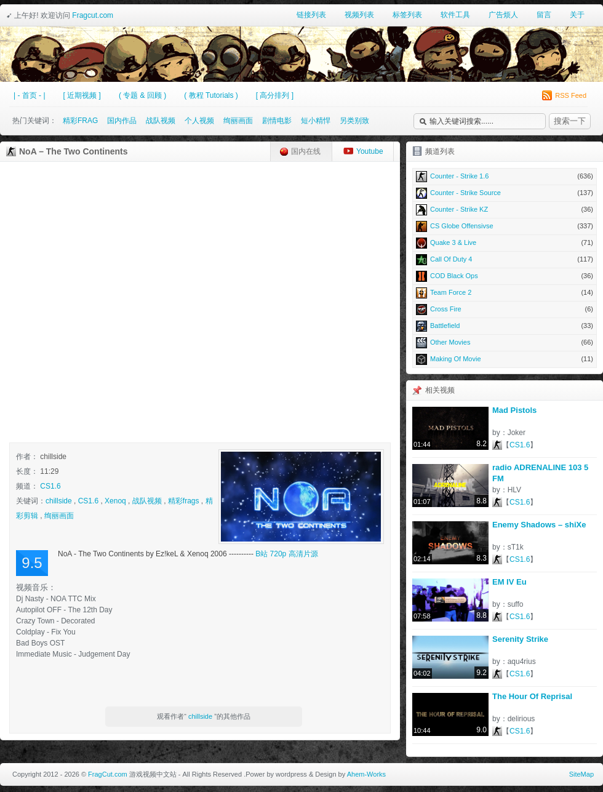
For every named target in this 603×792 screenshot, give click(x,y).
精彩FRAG (80, 120)
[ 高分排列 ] (275, 95)
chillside (59, 501)
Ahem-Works (366, 774)
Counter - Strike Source (504, 192)
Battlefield (504, 325)
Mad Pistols (514, 410)
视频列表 (359, 14)
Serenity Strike (520, 639)
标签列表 (407, 14)
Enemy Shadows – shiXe (539, 524)
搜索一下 (570, 121)
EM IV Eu (509, 581)
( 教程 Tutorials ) (211, 95)
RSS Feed (564, 95)
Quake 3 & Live (504, 242)
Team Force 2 (504, 292)
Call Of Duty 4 (504, 259)
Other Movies (504, 342)
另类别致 (354, 120)
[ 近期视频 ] (82, 95)
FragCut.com (107, 774)
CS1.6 (50, 486)
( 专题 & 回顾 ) (142, 95)
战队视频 (160, 120)
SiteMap (581, 774)
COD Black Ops (504, 275)
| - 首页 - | (30, 95)
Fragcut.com (92, 15)
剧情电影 (277, 120)
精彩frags (183, 501)
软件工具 (455, 14)
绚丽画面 (238, 120)
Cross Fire (504, 309)
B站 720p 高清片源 (286, 554)
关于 (577, 14)
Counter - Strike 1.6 (504, 176)
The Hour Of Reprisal (532, 696)
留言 (544, 14)
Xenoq (115, 501)
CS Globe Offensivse (504, 225)
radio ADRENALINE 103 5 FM (540, 473)
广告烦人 (503, 14)
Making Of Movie (504, 358)
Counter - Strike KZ (504, 209)
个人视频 (199, 120)
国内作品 (122, 120)
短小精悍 (315, 120)
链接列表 (311, 14)
